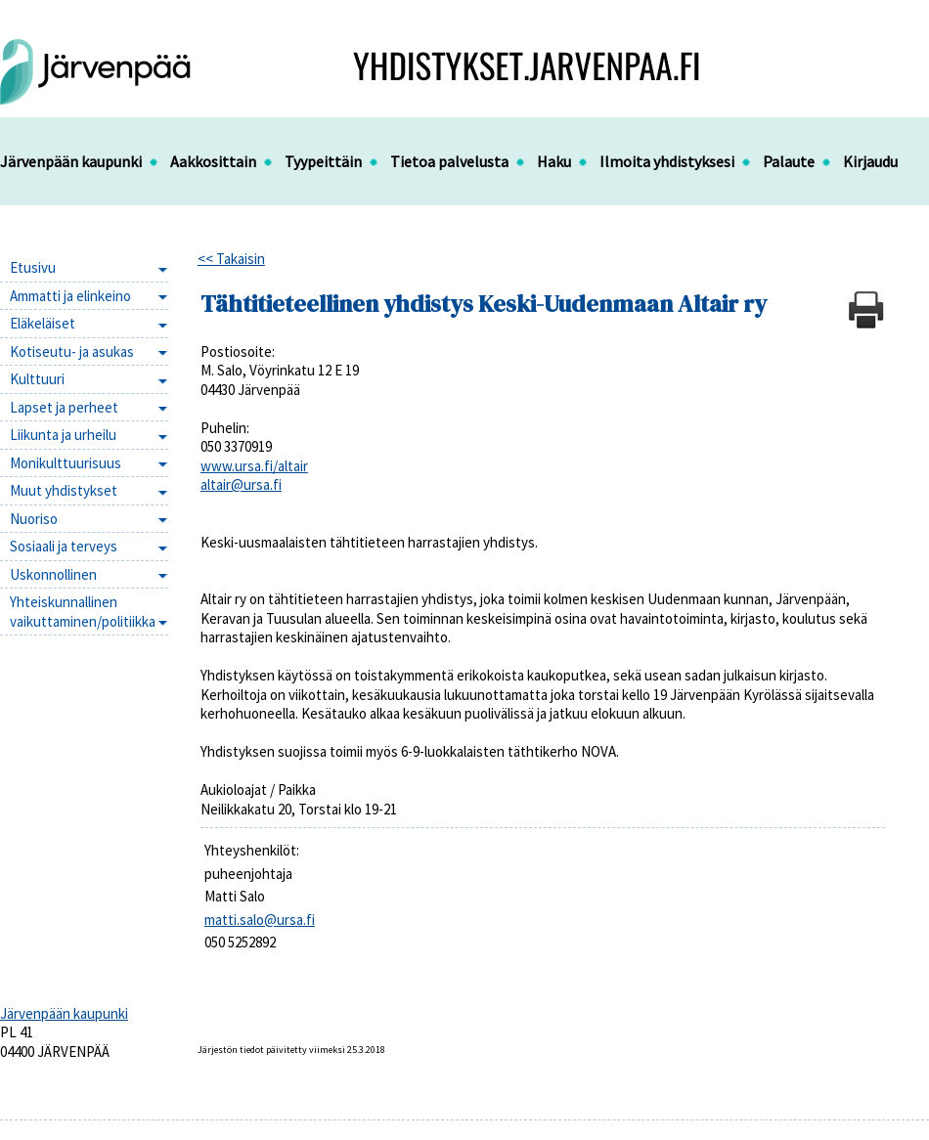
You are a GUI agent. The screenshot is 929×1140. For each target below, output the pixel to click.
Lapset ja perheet (64, 407)
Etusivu (33, 267)
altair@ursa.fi (241, 484)
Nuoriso (34, 518)
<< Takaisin (231, 258)
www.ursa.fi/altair (254, 466)
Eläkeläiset (42, 323)
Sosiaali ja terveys (63, 546)
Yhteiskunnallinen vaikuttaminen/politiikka (82, 611)
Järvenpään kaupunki (71, 161)
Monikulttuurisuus (65, 463)
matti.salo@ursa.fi (259, 919)
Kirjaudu (870, 161)
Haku (554, 161)
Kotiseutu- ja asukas (72, 351)
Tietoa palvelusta (449, 161)
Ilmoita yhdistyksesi (666, 161)
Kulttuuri (37, 379)
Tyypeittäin (323, 161)
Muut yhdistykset (63, 490)
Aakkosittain (213, 161)
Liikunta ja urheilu (63, 434)
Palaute (789, 161)
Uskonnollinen (53, 574)
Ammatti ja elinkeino (70, 295)
